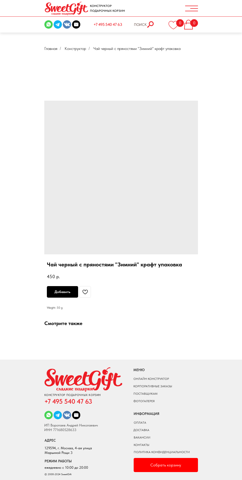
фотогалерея (144, 401)
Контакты (141, 445)
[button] (192, 23)
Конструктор (75, 48)
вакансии (142, 437)
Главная (50, 48)
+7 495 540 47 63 (107, 24)
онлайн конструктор (151, 379)
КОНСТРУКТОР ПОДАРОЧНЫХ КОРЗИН (107, 8)
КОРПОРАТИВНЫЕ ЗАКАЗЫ (152, 386)
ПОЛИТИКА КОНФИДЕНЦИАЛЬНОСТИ (162, 452)
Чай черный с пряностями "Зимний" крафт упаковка (137, 48)
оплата (140, 422)
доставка (141, 430)
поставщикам (145, 393)
